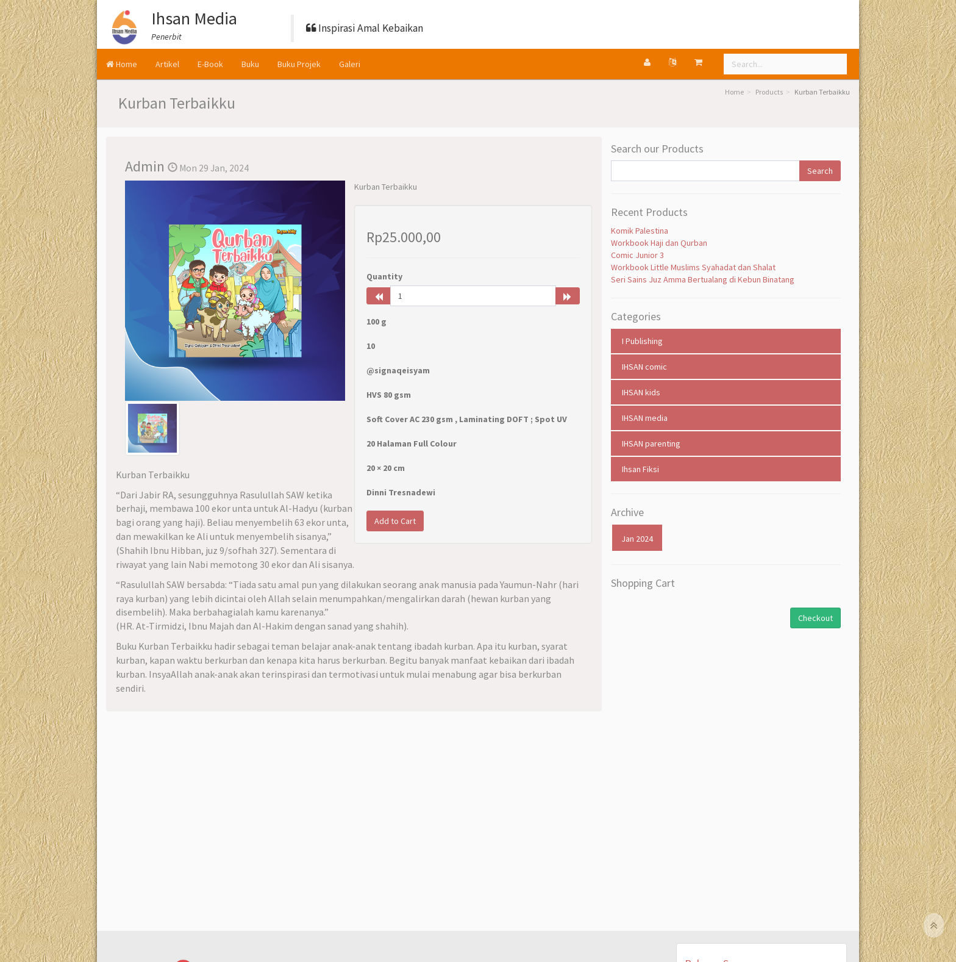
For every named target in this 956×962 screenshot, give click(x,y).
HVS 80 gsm (388, 394)
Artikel (167, 64)
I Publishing (642, 341)
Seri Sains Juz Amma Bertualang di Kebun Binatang (702, 279)
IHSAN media (645, 417)
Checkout (815, 617)
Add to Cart (395, 520)
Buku (250, 64)
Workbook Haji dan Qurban (659, 242)
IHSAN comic (644, 366)
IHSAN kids (641, 392)
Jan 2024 (637, 538)
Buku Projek (299, 64)
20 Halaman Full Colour (411, 443)
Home (121, 64)
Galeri (349, 64)
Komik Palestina (639, 230)
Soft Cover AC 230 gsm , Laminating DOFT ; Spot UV (466, 419)
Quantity (384, 276)
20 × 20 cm (385, 467)
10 (370, 345)
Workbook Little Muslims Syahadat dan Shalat (693, 267)
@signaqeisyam (398, 370)
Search (820, 170)
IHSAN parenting (651, 443)
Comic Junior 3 (637, 254)
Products (769, 91)
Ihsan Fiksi (640, 469)
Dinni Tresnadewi (400, 492)
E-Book (210, 64)
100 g (376, 321)
